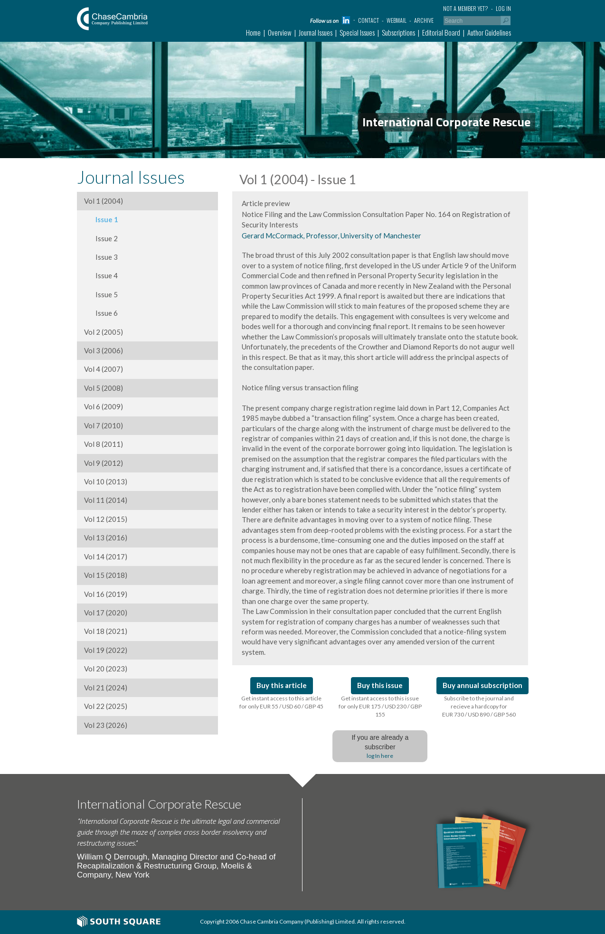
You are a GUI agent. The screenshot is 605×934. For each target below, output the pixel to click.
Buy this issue (380, 685)
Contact (368, 20)
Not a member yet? (465, 8)
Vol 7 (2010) (103, 425)
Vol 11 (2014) (105, 500)
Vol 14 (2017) (105, 556)
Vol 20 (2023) (105, 668)
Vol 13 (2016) (105, 537)
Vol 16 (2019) (105, 594)
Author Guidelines (489, 32)
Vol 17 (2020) (105, 612)
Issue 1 (101, 219)
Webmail (396, 20)
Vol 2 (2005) (103, 332)
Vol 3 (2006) (103, 350)
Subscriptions (398, 32)
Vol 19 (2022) (105, 650)
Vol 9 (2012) (103, 463)
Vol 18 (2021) (105, 631)
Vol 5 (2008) (103, 388)
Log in (503, 8)
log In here (380, 755)
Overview (280, 32)
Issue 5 (101, 294)
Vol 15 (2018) (105, 575)
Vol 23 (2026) (105, 725)
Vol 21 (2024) (105, 687)
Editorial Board (441, 32)
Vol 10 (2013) (105, 481)
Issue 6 (101, 313)
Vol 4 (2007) (103, 369)
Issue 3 (101, 257)
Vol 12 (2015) (105, 519)
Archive (424, 20)
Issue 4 (101, 275)
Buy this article (281, 685)
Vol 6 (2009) (103, 406)
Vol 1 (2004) (103, 201)
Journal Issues (315, 32)
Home (253, 32)
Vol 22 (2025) (105, 706)
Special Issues (357, 32)
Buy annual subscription (482, 685)
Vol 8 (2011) (103, 444)
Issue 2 (101, 238)
